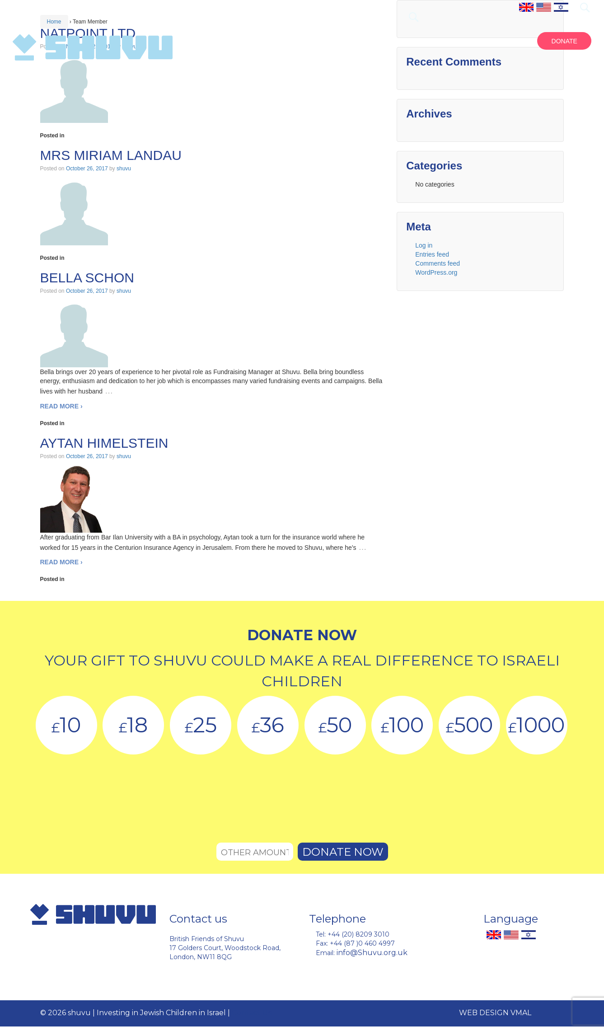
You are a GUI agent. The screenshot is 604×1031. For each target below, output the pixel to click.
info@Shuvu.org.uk (372, 952)
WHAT (420, 41)
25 (201, 725)
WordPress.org (436, 272)
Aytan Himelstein (104, 443)
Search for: (584, 7)
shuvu (124, 168)
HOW (506, 41)
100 (402, 725)
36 (268, 725)
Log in (423, 245)
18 (133, 725)
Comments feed (437, 263)
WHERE (464, 41)
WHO (383, 41)
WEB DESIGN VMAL (495, 1012)
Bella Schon (87, 277)
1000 (536, 725)
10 (66, 725)
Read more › (61, 406)
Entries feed (432, 254)
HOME (345, 41)
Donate (564, 41)
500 (469, 725)
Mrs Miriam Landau (111, 155)
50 (335, 725)
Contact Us (252, 1012)
